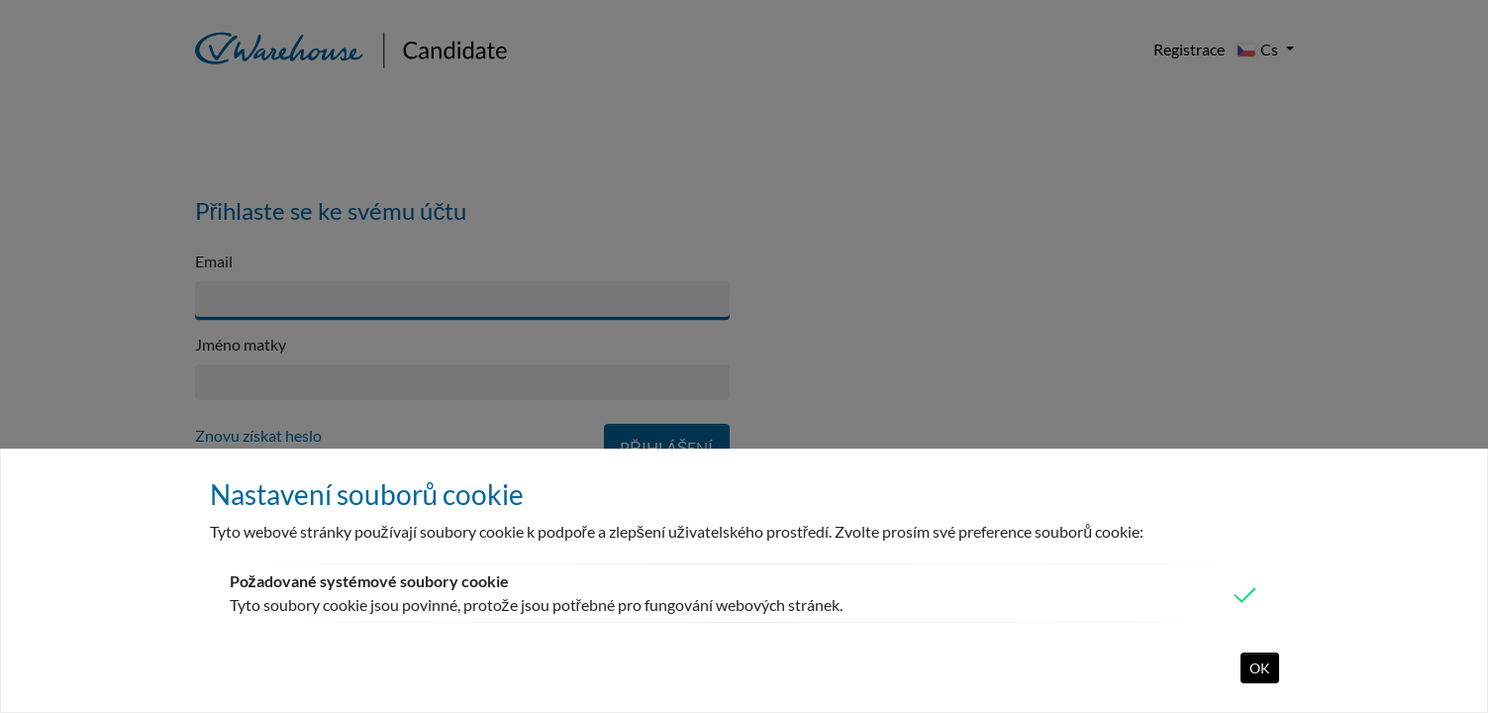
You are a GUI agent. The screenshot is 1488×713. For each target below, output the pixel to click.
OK (1259, 668)
